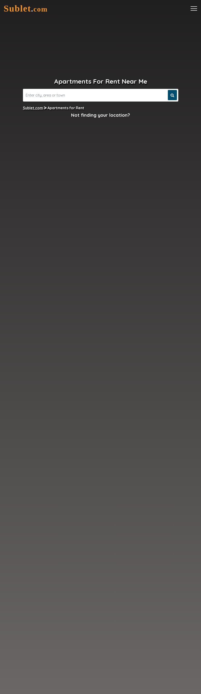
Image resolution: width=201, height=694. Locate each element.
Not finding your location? (100, 115)
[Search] (95, 95)
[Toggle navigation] (193, 8)
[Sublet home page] (26, 9)
